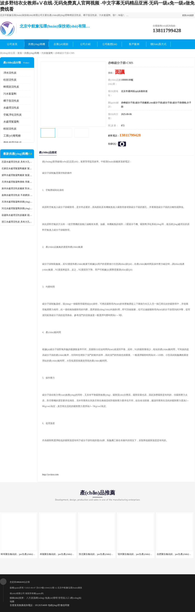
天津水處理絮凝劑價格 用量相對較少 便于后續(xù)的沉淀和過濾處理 (17, 182)
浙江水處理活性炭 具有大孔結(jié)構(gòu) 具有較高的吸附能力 (17, 222)
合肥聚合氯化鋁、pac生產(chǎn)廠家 (175, 554)
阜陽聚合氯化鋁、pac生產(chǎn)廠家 (58, 554)
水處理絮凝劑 (11, 121)
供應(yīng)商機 (36, 44)
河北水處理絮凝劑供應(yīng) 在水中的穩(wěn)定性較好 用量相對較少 (17, 208)
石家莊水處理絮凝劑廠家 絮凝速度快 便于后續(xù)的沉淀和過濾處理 (17, 168)
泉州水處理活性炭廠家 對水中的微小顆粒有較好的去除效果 (17, 188)
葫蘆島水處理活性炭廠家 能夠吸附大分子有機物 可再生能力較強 (17, 215)
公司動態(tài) (109, 44)
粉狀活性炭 (9, 128)
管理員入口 (64, 598)
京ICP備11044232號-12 (46, 587)
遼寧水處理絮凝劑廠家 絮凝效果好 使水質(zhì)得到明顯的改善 (17, 175)
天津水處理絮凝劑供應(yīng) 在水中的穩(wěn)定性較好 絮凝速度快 (17, 202)
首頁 (19, 53)
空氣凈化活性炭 (12, 114)
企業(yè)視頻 (61, 44)
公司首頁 (12, 44)
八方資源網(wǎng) (35, 598)
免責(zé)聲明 (51, 598)
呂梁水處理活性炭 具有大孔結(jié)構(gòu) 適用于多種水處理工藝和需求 (17, 162)
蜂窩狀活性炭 (11, 86)
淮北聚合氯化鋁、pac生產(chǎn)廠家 (97, 554)
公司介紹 (85, 44)
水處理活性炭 (11, 107)
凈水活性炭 (9, 72)
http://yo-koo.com (50, 474)
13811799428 (130, 135)
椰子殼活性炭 (11, 100)
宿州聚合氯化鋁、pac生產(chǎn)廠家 (136, 554)
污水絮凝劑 (47, 53)
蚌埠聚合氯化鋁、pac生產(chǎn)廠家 (19, 554)
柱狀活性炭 (9, 79)
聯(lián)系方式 (158, 44)
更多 (30, 154)
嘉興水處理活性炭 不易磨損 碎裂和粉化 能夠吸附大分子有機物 (17, 195)
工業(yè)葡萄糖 (12, 135)
